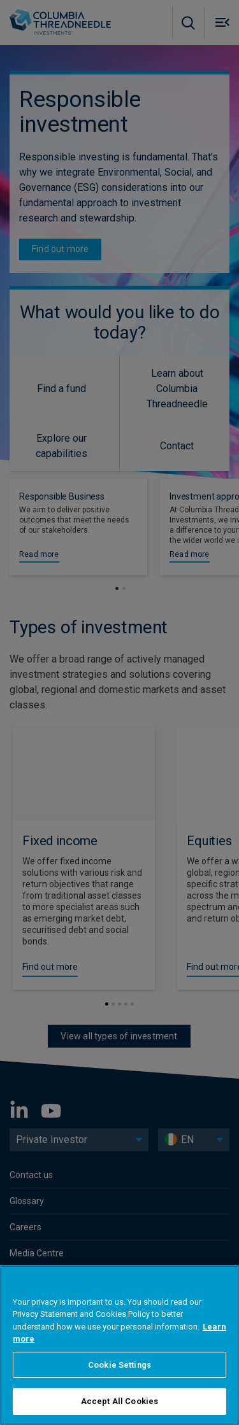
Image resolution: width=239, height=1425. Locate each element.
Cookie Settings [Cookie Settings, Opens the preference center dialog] (119, 1365)
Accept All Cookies (119, 1401)
